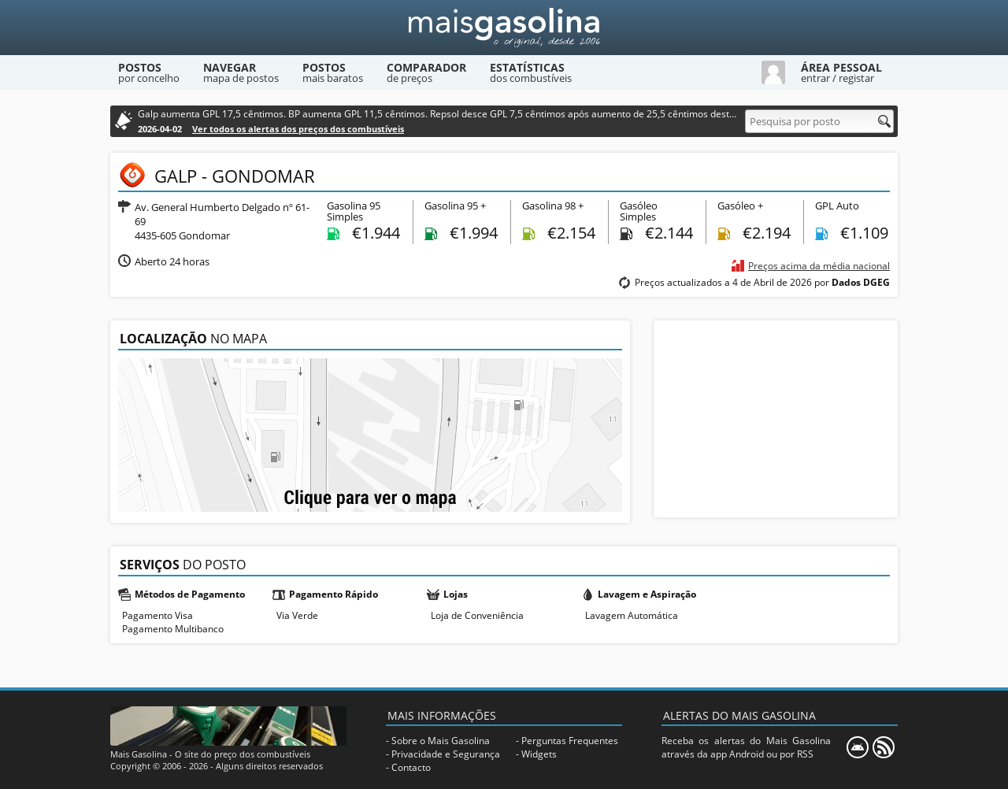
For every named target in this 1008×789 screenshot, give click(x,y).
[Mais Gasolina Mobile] (858, 747)
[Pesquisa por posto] (819, 121)
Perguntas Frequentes (569, 740)
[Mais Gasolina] (504, 27)
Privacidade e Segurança (445, 754)
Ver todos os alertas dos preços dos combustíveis (298, 129)
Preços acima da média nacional (819, 265)
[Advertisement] (776, 418)
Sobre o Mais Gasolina (440, 740)
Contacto (411, 767)
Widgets (539, 754)
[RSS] (884, 747)
